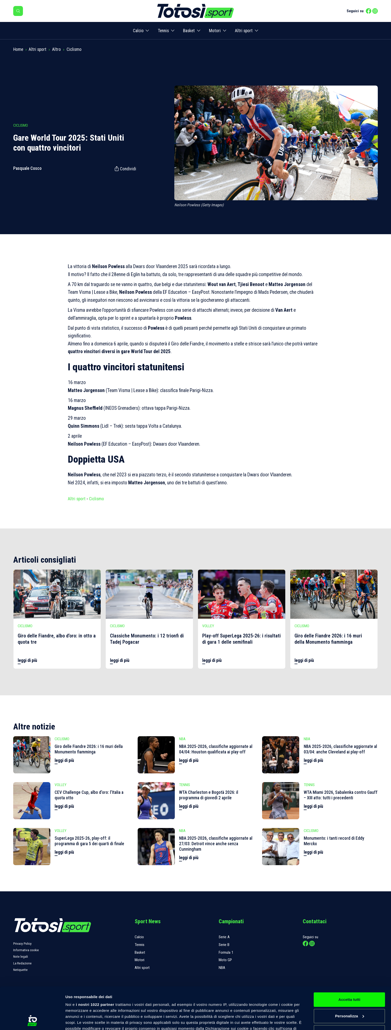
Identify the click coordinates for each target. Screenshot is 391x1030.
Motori (215, 30)
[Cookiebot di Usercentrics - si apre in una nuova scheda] (32, 1020)
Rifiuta (349, 993)
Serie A (224, 937)
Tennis (163, 30)
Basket (189, 30)
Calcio (138, 30)
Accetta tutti (349, 960)
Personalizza (349, 976)
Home (18, 49)
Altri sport (244, 30)
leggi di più (27, 660)
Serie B (224, 944)
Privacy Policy (22, 943)
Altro (56, 49)
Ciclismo (74, 49)
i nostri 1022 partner (95, 965)
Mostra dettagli (78, 1020)
